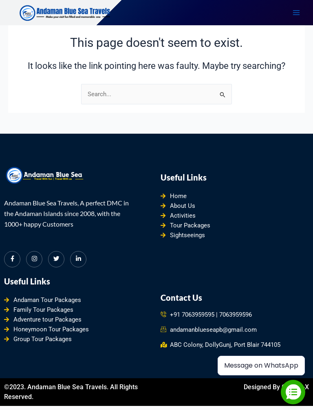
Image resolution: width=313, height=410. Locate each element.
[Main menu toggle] (296, 12)
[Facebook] (12, 259)
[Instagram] (34, 259)
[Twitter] (56, 259)
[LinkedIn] (78, 259)
